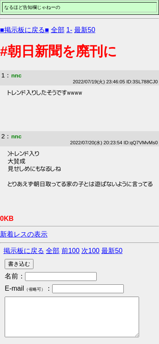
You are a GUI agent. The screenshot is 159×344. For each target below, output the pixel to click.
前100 (70, 250)
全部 (57, 29)
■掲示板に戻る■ (24, 29)
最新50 (84, 29)
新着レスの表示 (23, 234)
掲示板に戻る (23, 250)
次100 (90, 250)
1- (69, 29)
